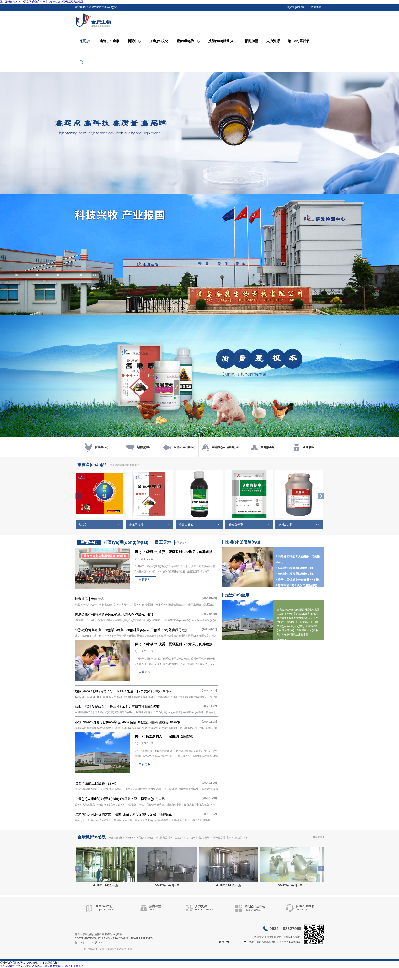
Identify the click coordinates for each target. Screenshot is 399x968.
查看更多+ (135, 465)
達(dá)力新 (285, 524)
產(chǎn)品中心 (188, 41)
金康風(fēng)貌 (91, 837)
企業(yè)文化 (158, 41)
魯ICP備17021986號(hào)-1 (90, 942)
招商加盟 (251, 41)
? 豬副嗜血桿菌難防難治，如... (295, 573)
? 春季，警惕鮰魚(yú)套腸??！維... (298, 579)
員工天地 (163, 542)
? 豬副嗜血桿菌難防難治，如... (295, 568)
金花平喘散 (136, 524)
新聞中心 (134, 41)
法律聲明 (259, 936)
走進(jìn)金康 (109, 41)
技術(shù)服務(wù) (222, 41)
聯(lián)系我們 (298, 41)
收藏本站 (316, 7)
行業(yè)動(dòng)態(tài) (126, 542)
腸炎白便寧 (236, 524)
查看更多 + (146, 579)
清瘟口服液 (186, 524)
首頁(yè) (85, 41)
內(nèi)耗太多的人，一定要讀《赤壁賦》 (165, 736)
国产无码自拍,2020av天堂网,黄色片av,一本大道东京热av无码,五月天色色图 (41, 1)
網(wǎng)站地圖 (295, 7)
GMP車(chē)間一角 (105, 885)
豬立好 (83, 524)
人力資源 (273, 41)
